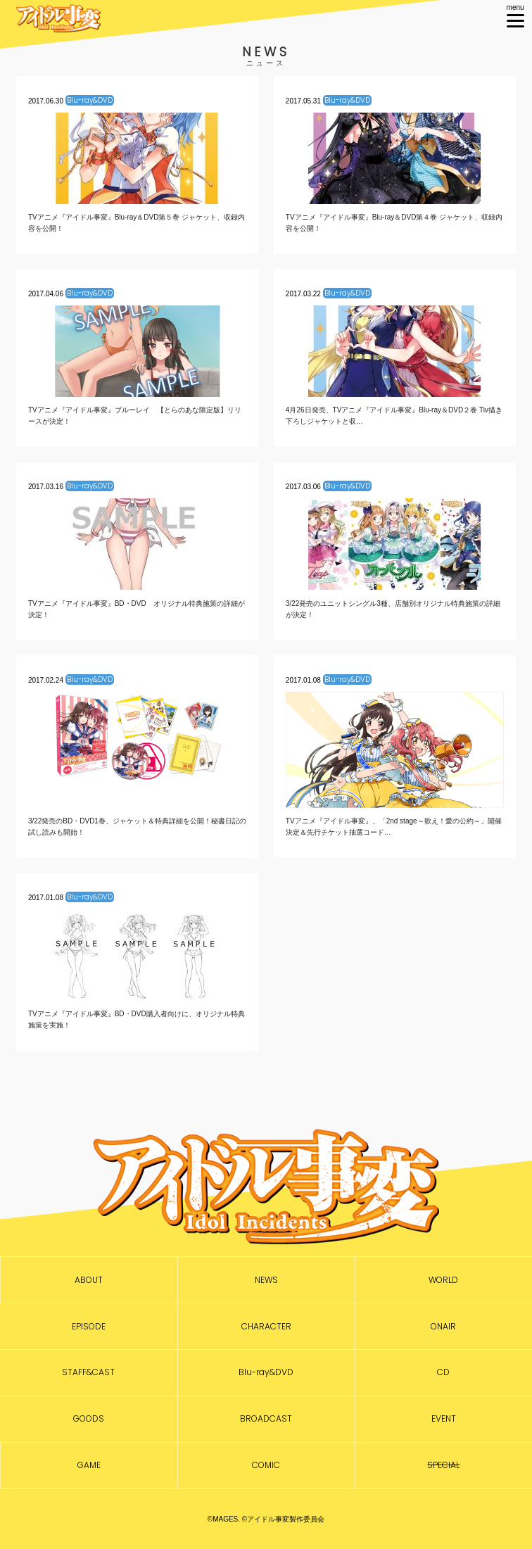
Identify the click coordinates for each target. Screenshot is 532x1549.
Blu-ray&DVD (266, 1372)
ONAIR (443, 1326)
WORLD (443, 1280)
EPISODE (89, 1326)
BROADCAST (266, 1419)
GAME (89, 1465)
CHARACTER (266, 1326)
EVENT (443, 1419)
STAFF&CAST (88, 1372)
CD (443, 1372)
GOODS (88, 1419)
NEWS (266, 1280)
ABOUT (89, 1280)
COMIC (266, 1465)
